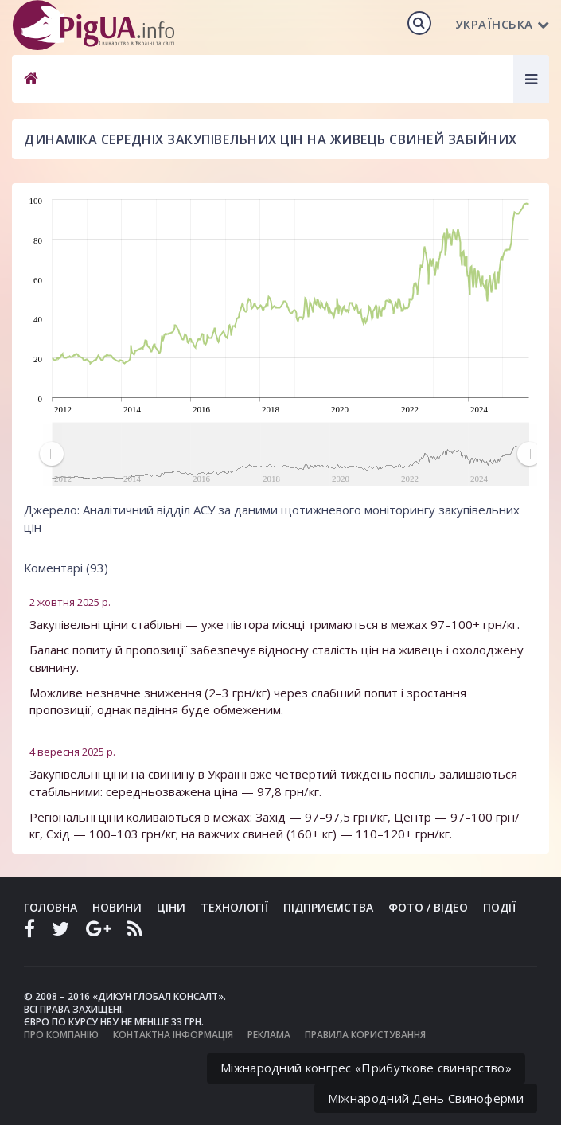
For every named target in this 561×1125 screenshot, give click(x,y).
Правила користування (365, 1034)
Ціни (171, 907)
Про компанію (61, 1034)
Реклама (268, 1034)
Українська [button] (502, 24)
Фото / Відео (428, 907)
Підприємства (328, 907)
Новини (117, 907)
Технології (234, 907)
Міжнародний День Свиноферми (426, 1098)
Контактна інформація (173, 1034)
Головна (50, 907)
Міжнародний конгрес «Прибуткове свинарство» (366, 1068)
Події (499, 907)
